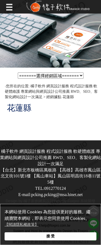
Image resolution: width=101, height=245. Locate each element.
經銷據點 (53, 97)
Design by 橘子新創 (22, 201)
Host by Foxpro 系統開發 (74, 201)
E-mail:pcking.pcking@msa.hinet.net (50, 194)
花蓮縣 (68, 97)
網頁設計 (46, 201)
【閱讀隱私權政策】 (22, 225)
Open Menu (10, 7)
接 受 (50, 236)
